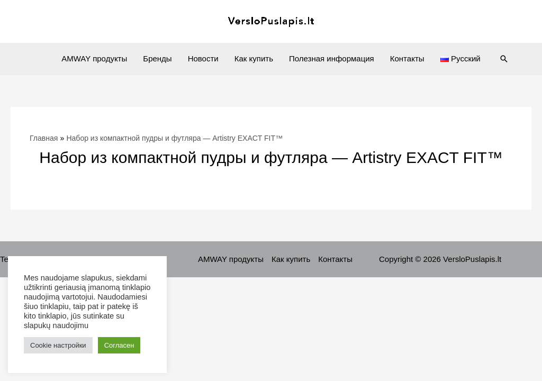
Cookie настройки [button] (58, 345)
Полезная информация (331, 58)
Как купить (253, 58)
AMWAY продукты (94, 58)
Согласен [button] (119, 345)
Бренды (157, 58)
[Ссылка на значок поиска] (504, 59)
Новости (203, 58)
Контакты (407, 58)
